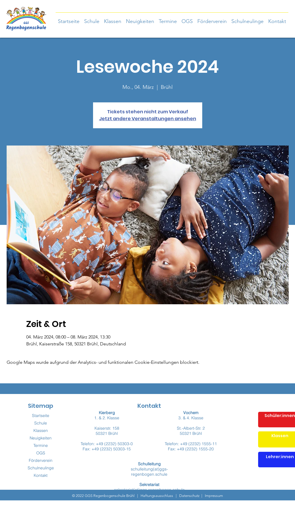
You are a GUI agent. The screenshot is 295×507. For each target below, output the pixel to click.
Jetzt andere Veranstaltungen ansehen (147, 118)
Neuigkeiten (41, 438)
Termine (40, 445)
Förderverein (40, 460)
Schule (40, 423)
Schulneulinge (41, 467)
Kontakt (41, 475)
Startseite (40, 415)
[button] (113, 18)
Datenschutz (189, 495)
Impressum (213, 495)
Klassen (40, 430)
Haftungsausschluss (157, 495)
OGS (40, 453)
